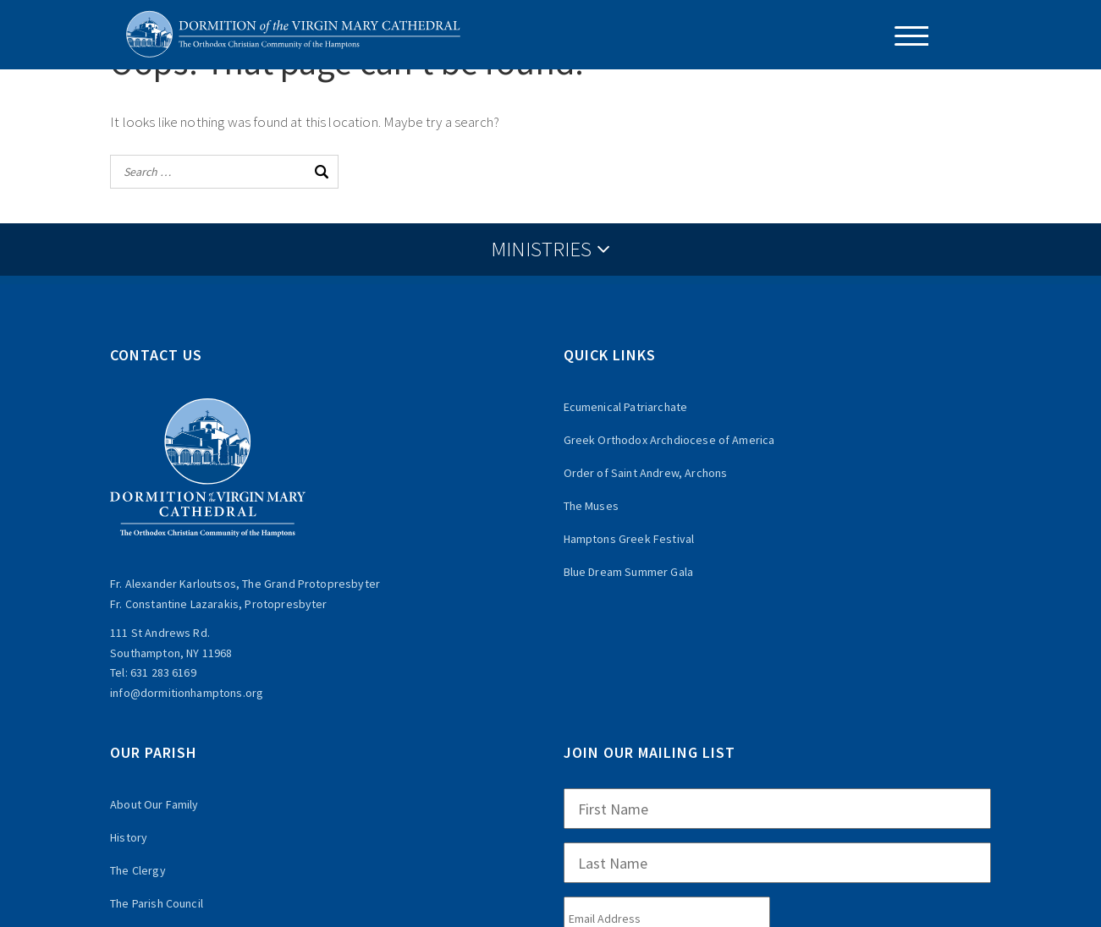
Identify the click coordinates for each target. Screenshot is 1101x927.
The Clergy (138, 870)
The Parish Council (156, 903)
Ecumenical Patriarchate (626, 406)
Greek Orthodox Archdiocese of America (669, 439)
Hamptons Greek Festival (629, 538)
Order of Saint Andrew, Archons (646, 472)
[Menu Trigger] (905, 36)
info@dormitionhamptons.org (186, 692)
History (128, 837)
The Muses (591, 505)
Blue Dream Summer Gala (629, 571)
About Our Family (154, 804)
